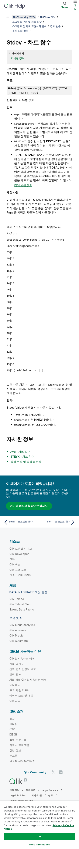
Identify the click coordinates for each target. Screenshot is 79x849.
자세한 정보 (18, 58)
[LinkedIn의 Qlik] (61, 772)
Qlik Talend (16, 599)
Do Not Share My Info (21, 800)
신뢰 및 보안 (16, 663)
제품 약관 (31, 790)
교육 (12, 559)
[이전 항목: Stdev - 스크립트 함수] (21, 522)
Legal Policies (50, 790)
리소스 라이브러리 (20, 575)
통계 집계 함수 (20, 30)
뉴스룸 (13, 755)
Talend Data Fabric (21, 609)
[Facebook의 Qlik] (25, 780)
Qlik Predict (16, 635)
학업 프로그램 (17, 739)
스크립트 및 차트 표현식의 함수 (29, 26)
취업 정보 (15, 750)
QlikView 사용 (47, 16)
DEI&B (13, 734)
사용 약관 (37, 795)
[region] (39, 825)
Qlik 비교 (14, 684)
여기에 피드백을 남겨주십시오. (29, 506)
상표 (50, 795)
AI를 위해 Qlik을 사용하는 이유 (27, 679)
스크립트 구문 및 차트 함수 (27, 21)
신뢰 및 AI (15, 674)
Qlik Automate (18, 640)
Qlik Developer (19, 553)
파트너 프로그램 (19, 745)
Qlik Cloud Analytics (22, 625)
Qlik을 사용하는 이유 (22, 658)
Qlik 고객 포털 (18, 569)
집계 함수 (55, 26)
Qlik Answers (17, 630)
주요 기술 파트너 (19, 690)
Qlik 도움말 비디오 (20, 548)
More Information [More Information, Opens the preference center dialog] (39, 844)
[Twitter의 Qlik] (53, 772)
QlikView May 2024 (24, 16)
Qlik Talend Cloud (20, 604)
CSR (12, 729)
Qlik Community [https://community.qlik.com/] (35, 772)
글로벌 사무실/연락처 (22, 760)
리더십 (13, 724)
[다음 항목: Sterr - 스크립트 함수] (58, 522)
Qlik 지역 (14, 700)
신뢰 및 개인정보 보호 (22, 669)
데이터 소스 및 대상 (21, 695)
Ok (39, 836)
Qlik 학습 (14, 564)
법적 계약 (14, 790)
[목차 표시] (7, 17)
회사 (12, 718)
